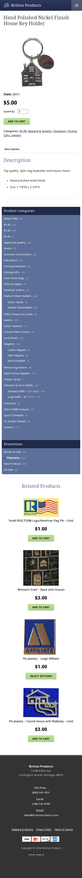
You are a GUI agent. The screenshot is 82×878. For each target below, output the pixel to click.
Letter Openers (13, 326)
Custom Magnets (17, 350)
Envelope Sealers (14, 290)
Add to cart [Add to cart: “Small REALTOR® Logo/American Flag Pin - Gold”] (41, 538)
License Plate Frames (17, 332)
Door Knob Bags (14, 278)
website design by (41, 855)
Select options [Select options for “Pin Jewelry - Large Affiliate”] (41, 676)
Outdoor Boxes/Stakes (20, 307)
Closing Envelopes (15, 266)
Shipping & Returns (22, 829)
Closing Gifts (11, 272)
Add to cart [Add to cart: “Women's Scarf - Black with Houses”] (41, 607)
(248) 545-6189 (41, 803)
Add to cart (16, 121)
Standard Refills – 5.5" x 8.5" (23, 391)
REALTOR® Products (16, 409)
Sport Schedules (16, 360)
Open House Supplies (17, 373)
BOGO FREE (11, 218)
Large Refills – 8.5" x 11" (21, 396)
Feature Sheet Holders (17, 296)
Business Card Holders (17, 254)
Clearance (13, 458)
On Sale (8, 469)
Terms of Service (63, 829)
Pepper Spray (12, 379)
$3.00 (7, 224)
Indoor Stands (15, 302)
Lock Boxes (11, 338)
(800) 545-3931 (41, 792)
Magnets (9, 344)
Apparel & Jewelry (15, 242)
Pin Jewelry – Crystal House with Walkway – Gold (41, 721)
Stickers (9, 427)
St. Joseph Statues (15, 421)
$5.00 (7, 236)
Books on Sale (12, 452)
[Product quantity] (22, 111)
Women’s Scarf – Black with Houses (41, 589)
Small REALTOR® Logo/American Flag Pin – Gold (41, 520)
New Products (12, 463)
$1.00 (7, 230)
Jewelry (8, 320)
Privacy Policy (43, 829)
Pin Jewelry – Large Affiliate (41, 658)
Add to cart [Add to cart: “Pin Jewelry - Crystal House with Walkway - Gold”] (41, 738)
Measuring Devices (15, 367)
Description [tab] (12, 149)
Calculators (11, 260)
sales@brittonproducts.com (41, 815)
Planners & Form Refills (18, 385)
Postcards (10, 403)
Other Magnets (16, 355)
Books (8, 248)
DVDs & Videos (13, 284)
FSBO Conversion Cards (18, 314)
